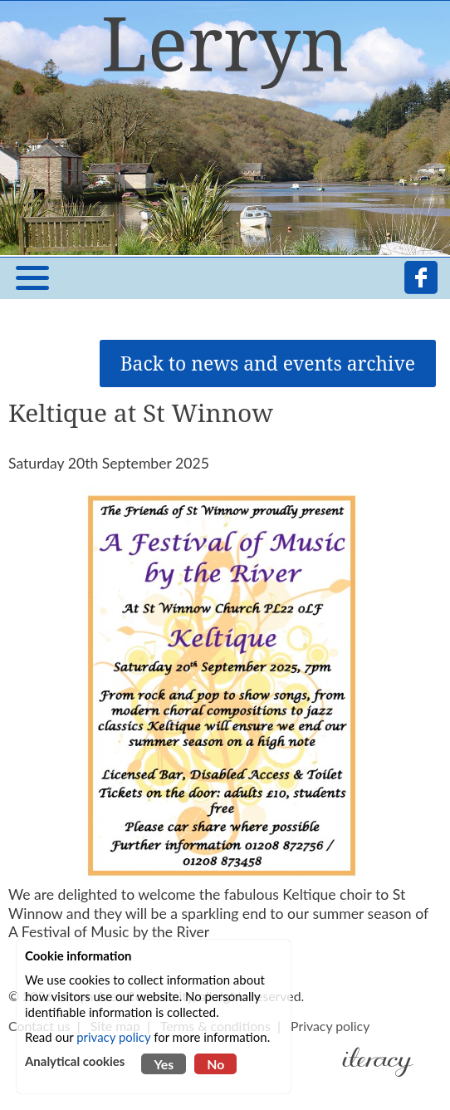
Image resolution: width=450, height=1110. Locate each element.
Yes (164, 1064)
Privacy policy (330, 1026)
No (215, 1064)
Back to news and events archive (267, 363)
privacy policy (113, 1036)
